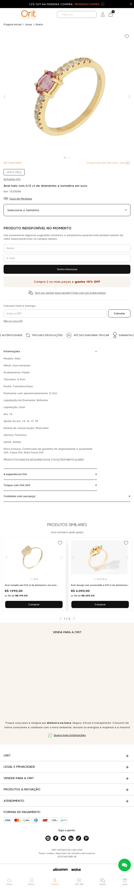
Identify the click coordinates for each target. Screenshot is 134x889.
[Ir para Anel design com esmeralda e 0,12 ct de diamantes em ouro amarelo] (100, 574)
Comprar (34, 604)
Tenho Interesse (67, 269)
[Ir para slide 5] (106, 579)
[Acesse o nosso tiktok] (78, 838)
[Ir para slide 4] (103, 579)
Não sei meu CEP (13, 321)
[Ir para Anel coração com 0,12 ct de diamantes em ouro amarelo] (34, 574)
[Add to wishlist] (127, 36)
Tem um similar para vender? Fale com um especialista (70, 292)
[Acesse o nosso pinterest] (86, 838)
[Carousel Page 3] (69, 158)
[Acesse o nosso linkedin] (71, 838)
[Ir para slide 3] (37, 579)
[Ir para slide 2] (35, 579)
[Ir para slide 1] (31, 579)
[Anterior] (6, 557)
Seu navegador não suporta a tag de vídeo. (67, 677)
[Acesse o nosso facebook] (55, 838)
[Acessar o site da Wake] (76, 869)
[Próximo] (61, 557)
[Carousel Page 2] (67, 158)
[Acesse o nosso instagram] (48, 838)
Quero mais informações (70, 735)
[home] (28, 14)
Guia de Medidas (20, 198)
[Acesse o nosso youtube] (63, 838)
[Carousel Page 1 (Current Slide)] (64, 158)
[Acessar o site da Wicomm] (60, 869)
